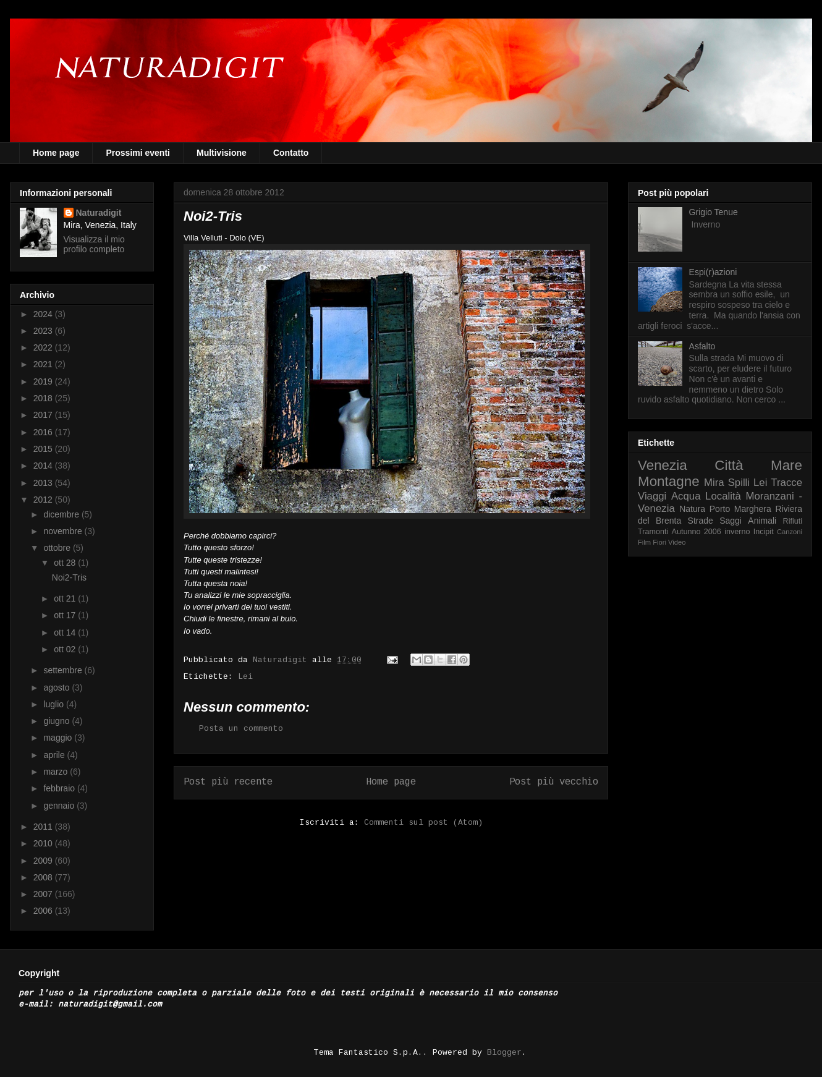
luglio (54, 704)
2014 (44, 465)
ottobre (57, 548)
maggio (58, 738)
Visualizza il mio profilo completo (94, 244)
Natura (692, 509)
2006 (44, 911)
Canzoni (789, 531)
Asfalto (702, 346)
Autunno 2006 (696, 531)
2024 (44, 314)
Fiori (659, 542)
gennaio (60, 806)
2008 (44, 877)
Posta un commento (241, 728)
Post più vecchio (553, 782)
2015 (44, 449)
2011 (44, 827)
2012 (44, 499)
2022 (44, 347)
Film (644, 542)
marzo (56, 772)
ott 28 (66, 563)
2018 (44, 398)
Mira (714, 482)
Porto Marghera (740, 509)
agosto (57, 687)
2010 (44, 843)
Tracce (786, 482)
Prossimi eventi (138, 153)
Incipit (763, 531)
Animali (762, 521)
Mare (786, 465)
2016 (44, 432)
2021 (44, 364)
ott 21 (66, 598)
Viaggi (652, 496)
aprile (55, 755)
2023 (44, 331)
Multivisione (222, 153)
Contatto (291, 153)
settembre (63, 670)
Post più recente (228, 782)
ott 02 (66, 649)
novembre (63, 531)
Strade (700, 521)
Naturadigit (282, 660)
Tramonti (653, 531)
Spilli (739, 482)
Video (676, 542)
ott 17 (66, 615)
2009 (44, 861)
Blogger (504, 1052)
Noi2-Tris (69, 577)
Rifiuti (793, 521)
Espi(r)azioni (713, 272)
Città (728, 465)
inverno (737, 531)
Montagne (669, 481)
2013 (44, 483)
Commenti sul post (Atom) (423, 822)
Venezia (662, 465)
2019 (44, 381)
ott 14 (66, 632)
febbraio (60, 788)
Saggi (730, 521)
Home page (56, 153)
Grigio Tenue (713, 212)
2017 (44, 415)
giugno (57, 721)
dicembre (62, 514)
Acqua (686, 496)
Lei (245, 676)
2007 (44, 894)
